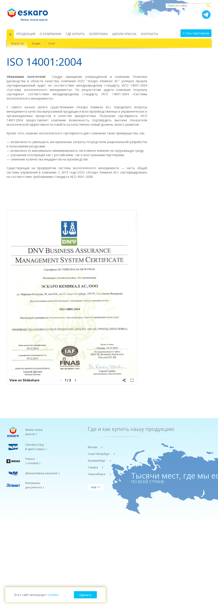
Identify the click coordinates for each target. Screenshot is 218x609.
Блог (51, 43)
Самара (93, 467)
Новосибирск (97, 474)
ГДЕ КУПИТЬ (75, 34)
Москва (93, 447)
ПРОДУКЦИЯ (25, 34)
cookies (53, 595)
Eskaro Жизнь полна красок (30, 13)
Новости (17, 43)
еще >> (95, 487)
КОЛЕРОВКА (98, 34)
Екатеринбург (97, 460)
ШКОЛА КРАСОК (124, 34)
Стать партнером (196, 33)
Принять (85, 595)
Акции (36, 43)
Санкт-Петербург (99, 454)
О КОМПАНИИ (50, 34)
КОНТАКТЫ (149, 34)
